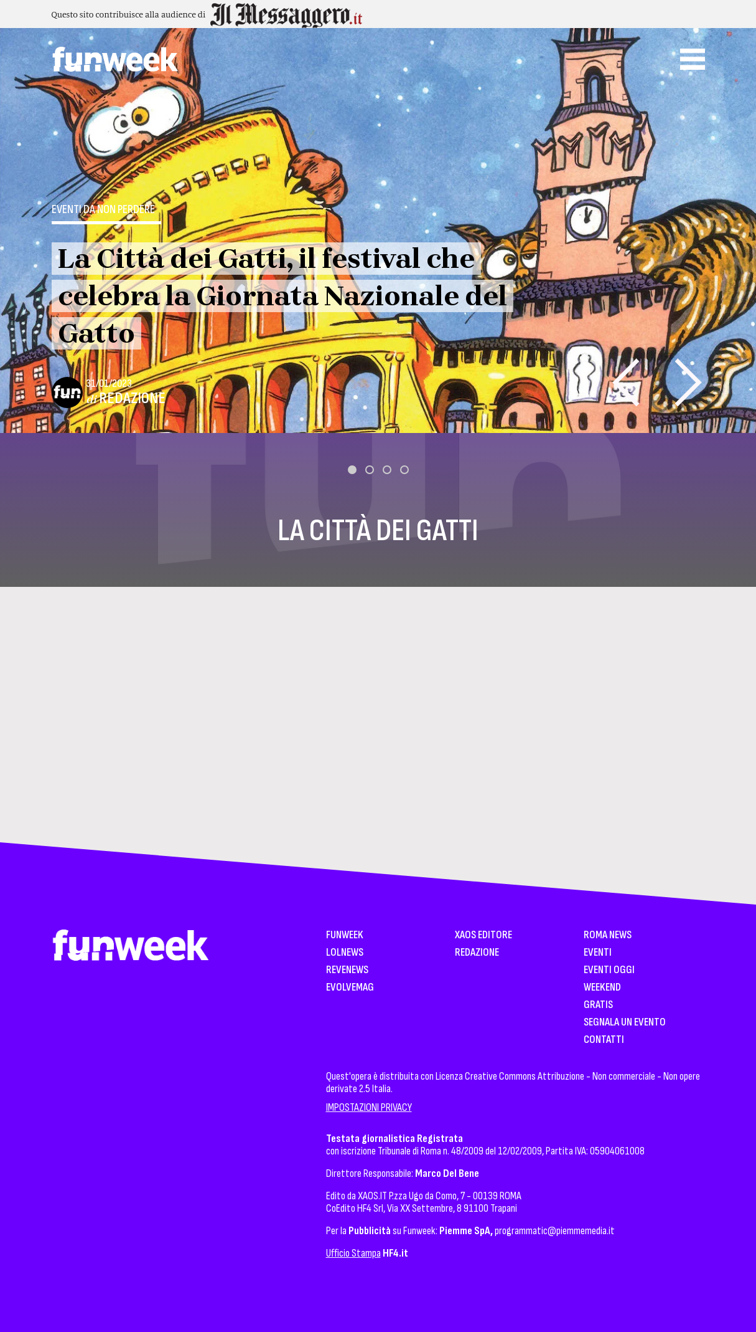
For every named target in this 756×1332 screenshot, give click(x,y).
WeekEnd (602, 988)
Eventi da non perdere (103, 209)
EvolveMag (350, 988)
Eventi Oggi (609, 970)
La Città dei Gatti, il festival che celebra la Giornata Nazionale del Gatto (282, 296)
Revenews (347, 970)
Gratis (598, 1005)
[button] (352, 469)
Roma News (608, 935)
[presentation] (625, 382)
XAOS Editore (483, 935)
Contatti (604, 1040)
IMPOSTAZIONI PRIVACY (369, 1107)
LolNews (344, 953)
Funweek (344, 935)
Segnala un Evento (625, 1023)
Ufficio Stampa (353, 1253)
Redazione (132, 398)
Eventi (598, 953)
